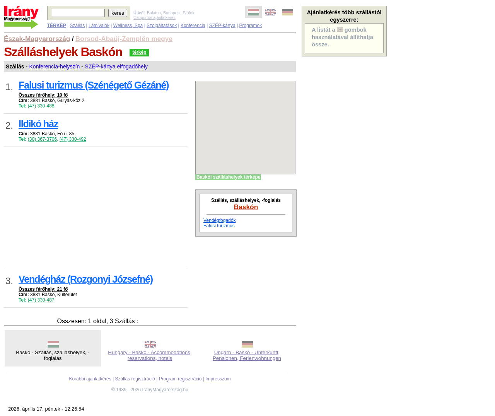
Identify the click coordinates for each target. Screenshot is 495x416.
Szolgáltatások (162, 25)
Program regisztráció (180, 379)
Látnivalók (99, 25)
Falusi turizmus (219, 225)
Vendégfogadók (219, 220)
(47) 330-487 (41, 300)
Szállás (77, 25)
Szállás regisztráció (135, 379)
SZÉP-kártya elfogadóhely (116, 66)
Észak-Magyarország (37, 39)
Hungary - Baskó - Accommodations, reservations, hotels (149, 355)
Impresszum (217, 379)
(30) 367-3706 (42, 139)
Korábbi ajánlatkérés (90, 379)
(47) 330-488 (41, 106)
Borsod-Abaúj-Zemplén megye (123, 39)
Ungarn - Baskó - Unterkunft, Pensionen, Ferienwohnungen (247, 355)
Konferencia (193, 25)
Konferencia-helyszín (54, 66)
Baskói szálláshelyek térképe (228, 177)
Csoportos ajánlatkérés (154, 17)
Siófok (189, 12)
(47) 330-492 (73, 139)
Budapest (172, 12)
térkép (139, 52)
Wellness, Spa (128, 25)
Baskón (246, 207)
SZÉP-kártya (222, 25)
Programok (250, 25)
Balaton (154, 12)
